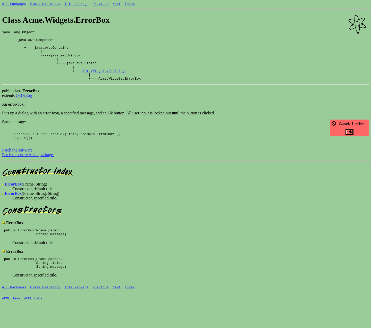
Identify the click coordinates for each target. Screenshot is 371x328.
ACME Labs (33, 317)
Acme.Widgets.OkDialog (103, 80)
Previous (100, 4)
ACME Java (11, 317)
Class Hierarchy (45, 4)
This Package (76, 4)
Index (130, 4)
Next (117, 4)
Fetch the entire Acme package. (28, 168)
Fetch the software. (17, 164)
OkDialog (24, 106)
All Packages (14, 4)
